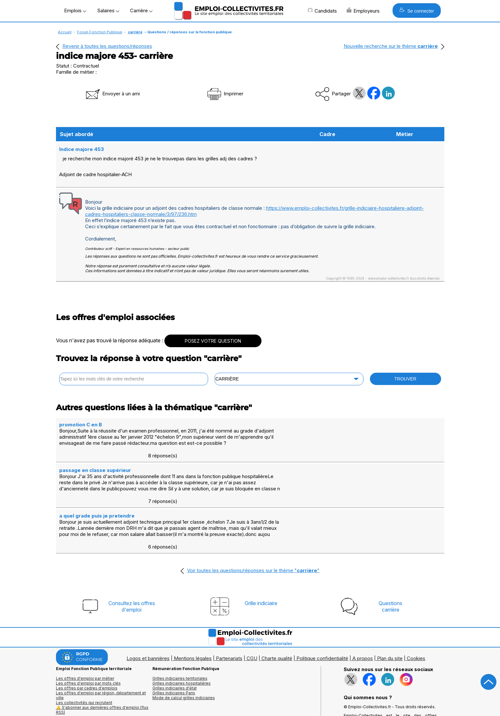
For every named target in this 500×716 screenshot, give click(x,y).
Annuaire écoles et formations (84, 690)
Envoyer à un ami (112, 94)
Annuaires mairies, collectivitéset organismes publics (85, 683)
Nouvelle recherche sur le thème (391, 46)
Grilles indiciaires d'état (174, 637)
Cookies (416, 607)
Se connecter (416, 10)
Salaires (108, 10)
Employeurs (363, 10)
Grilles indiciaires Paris (173, 642)
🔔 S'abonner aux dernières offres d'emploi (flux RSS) (102, 659)
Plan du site (390, 607)
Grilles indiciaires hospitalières (181, 632)
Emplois (75, 10)
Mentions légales (193, 607)
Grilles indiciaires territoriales (179, 627)
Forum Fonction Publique (99, 32)
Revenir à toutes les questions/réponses (107, 46)
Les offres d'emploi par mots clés (88, 632)
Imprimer (224, 94)
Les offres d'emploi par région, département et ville (101, 644)
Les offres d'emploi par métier (85, 627)
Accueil (65, 32)
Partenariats (229, 607)
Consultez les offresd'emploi (131, 555)
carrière (135, 32)
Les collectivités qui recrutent (84, 651)
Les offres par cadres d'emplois (86, 637)
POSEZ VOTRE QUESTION (213, 328)
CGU (252, 607)
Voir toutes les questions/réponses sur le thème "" (253, 520)
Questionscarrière (390, 555)
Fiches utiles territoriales (175, 681)
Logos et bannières (148, 607)
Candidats (322, 10)
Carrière (141, 10)
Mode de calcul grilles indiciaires (183, 647)
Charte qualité (276, 607)
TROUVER (405, 366)
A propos (362, 607)
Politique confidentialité (322, 607)
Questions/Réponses (172, 685)
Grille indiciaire (261, 552)
